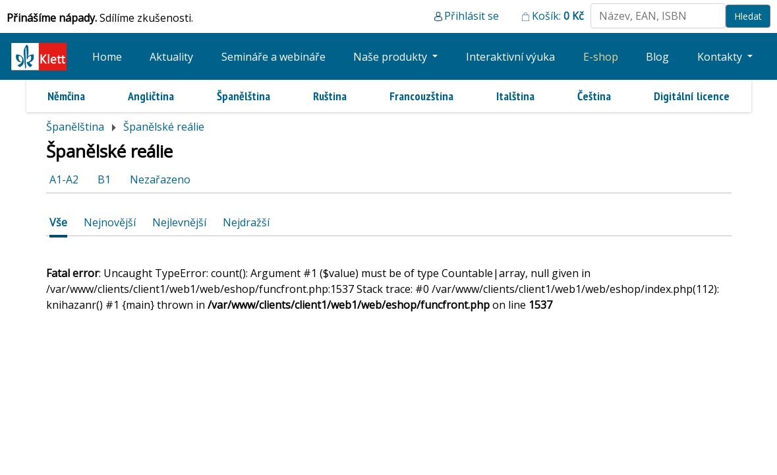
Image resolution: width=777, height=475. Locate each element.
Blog (657, 56)
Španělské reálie (163, 126)
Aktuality (171, 56)
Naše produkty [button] (391, 56)
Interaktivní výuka (510, 56)
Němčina (66, 96)
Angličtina (151, 96)
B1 (104, 179)
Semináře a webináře (273, 56)
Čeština (594, 96)
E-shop (600, 56)
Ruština (330, 96)
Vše (58, 222)
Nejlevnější (179, 222)
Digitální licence (692, 96)
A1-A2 (63, 179)
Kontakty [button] (721, 56)
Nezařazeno (160, 179)
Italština (515, 96)
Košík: (558, 16)
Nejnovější (110, 222)
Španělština (243, 96)
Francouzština (421, 96)
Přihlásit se (471, 16)
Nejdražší (246, 222)
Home (107, 56)
